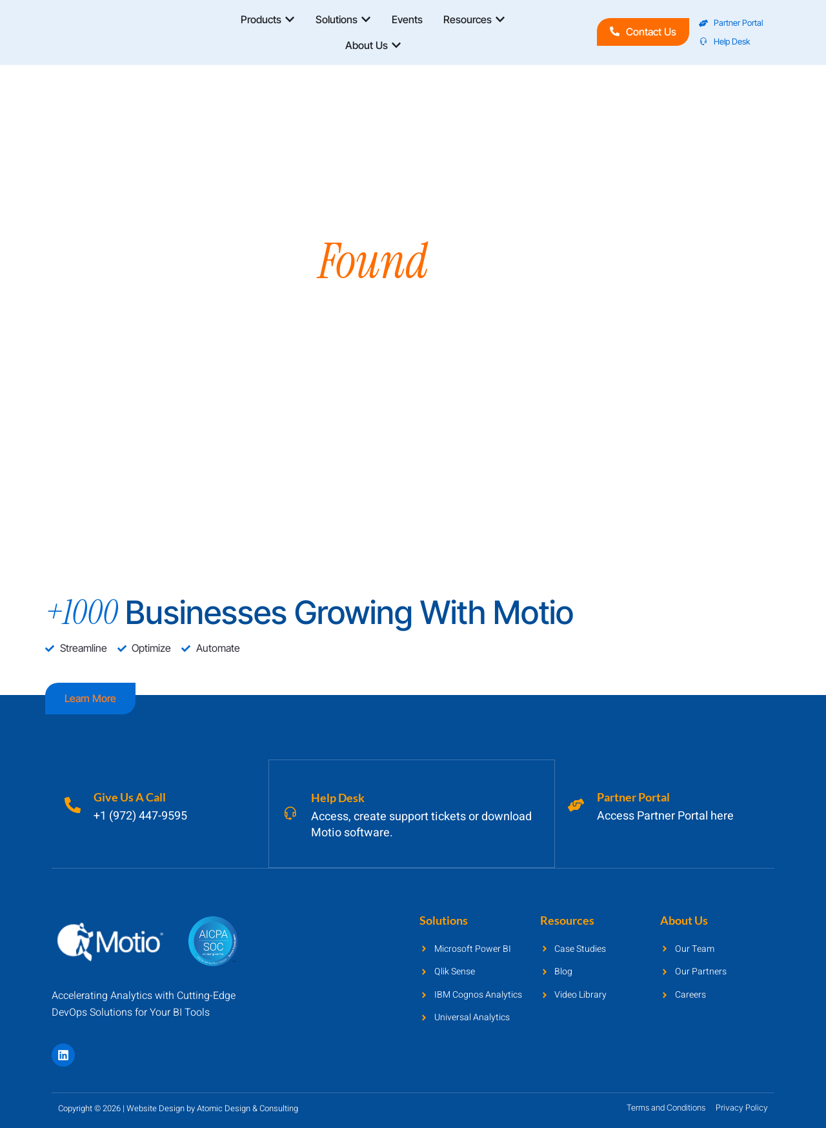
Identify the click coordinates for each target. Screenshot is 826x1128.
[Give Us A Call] (74, 804)
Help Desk (341, 797)
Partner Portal (636, 797)
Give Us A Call (133, 797)
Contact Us (643, 31)
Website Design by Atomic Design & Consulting (212, 1107)
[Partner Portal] (577, 804)
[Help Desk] (291, 813)
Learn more (90, 698)
